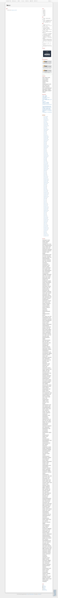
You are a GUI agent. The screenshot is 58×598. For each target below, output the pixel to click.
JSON (47, 344)
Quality (48, 266)
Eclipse (47, 483)
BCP (43, 302)
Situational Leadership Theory (47, 498)
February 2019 (46, 176)
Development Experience (46, 544)
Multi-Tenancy (45, 262)
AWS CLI (49, 286)
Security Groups (45, 475)
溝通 (43, 90)
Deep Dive (48, 499)
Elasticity (47, 569)
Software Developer (45, 432)
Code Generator (45, 502)
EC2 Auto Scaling (45, 242)
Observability (49, 375)
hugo (47, 287)
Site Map (44, 586)
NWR (49, 406)
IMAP (46, 261)
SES (48, 419)
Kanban (48, 485)
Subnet (49, 240)
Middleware (44, 566)
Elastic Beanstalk (48, 324)
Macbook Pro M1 (45, 300)
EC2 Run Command (45, 342)
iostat (43, 545)
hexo (43, 491)
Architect (47, 481)
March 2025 (45, 122)
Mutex (46, 545)
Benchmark (49, 261)
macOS (50, 547)
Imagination (44, 573)
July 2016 (45, 212)
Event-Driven (44, 490)
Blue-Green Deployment (46, 337)
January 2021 (45, 153)
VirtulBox (44, 508)
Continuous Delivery (46, 568)
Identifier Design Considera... (46, 109)
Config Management (45, 350)
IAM (50, 386)
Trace (50, 244)
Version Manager (45, 531)
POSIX (47, 508)
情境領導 (46, 383)
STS (50, 257)
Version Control (45, 560)
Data (47, 81)
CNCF (50, 317)
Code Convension (45, 429)
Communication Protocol (48, 245)
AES (43, 245)
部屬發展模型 (49, 528)
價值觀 (44, 548)
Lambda (44, 408)
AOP (43, 420)
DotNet (47, 462)
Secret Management (45, 353)
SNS (50, 394)
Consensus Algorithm (46, 465)
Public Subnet (45, 557)
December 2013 (46, 234)
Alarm (44, 271)
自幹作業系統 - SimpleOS (46, 97)
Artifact (44, 312)
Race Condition (45, 516)
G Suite (44, 481)
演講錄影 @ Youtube (45, 24)
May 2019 (45, 173)
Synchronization (45, 294)
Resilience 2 (48, 307)
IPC (43, 255)
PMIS (43, 261)
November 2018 (46, 180)
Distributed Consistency (46, 456)
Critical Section (48, 303)
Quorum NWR (45, 336)
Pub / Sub (49, 292)
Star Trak (48, 283)
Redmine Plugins (45, 457)
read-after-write (45, 556)
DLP (45, 341)
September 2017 (46, 196)
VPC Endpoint (45, 244)
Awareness (44, 328)
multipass (44, 436)
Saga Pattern (48, 487)
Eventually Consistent (46, 435)
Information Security (45, 399)
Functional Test (45, 514)
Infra (43, 270)
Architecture (44, 344)
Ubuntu (44, 246)
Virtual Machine (48, 326)
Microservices (45, 250)
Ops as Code (44, 437)
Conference (44, 468)
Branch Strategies (48, 282)
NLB (46, 574)
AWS (44, 77)
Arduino (44, 398)
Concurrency (49, 259)
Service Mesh (44, 365)
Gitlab (48, 341)
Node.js (47, 460)
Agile (43, 489)
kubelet (47, 479)
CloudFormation (45, 265)
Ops (50, 440)
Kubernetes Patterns (45, 441)
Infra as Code (44, 493)
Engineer (47, 532)
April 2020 (45, 160)
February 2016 (46, 217)
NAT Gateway (44, 359)
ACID (47, 436)
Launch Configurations (46, 458)
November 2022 (46, 137)
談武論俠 (44, 421)
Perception (47, 241)
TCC (43, 392)
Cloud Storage (45, 499)
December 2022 (46, 136)
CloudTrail (46, 302)
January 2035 (45, 116)
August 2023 (45, 130)
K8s (43, 539)
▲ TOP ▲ (54, 595)
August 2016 (45, 211)
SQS (48, 411)
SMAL (48, 371)
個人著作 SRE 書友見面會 (46, 27)
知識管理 (46, 90)
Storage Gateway (48, 332)
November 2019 (46, 166)
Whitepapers (49, 425)
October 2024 (46, 124)
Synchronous (47, 548)
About (46, 77)
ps (47, 275)
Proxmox (49, 300)
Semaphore (47, 369)
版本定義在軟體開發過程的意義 (46, 106)
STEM (50, 254)
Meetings (44, 537)
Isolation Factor (45, 551)
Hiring (50, 420)
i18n (47, 391)
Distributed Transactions (46, 535)
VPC (50, 479)
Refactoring (48, 468)
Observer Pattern (49, 461)
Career (44, 78)
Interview (44, 412)
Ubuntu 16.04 (45, 503)
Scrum (44, 379)
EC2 (48, 359)
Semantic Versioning (45, 417)
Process (44, 369)
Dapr (45, 255)
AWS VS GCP (44, 361)
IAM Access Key (45, 290)
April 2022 (45, 144)
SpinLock (49, 349)
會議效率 (44, 338)
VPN (46, 421)
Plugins (47, 408)
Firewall (44, 433)
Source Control (45, 249)
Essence (44, 460)
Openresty (49, 545)
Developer (49, 549)
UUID (49, 342)
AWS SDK (47, 390)
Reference (47, 86)
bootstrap (44, 326)
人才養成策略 (44, 274)
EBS (49, 278)
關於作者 (44, 11)
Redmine (44, 86)
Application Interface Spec (46, 311)
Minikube (44, 483)
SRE (43, 494)
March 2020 (45, 161)
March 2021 (45, 152)
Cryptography (45, 581)
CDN (43, 477)
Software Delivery (45, 349)
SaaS (48, 370)
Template (47, 519)
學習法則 (44, 12)
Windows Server (47, 427)
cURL (51, 392)
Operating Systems (45, 428)
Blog (49, 77)
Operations (44, 330)
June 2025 (45, 121)
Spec (50, 519)
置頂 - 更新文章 (44, 96)
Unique (47, 570)
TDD (49, 391)
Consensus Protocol (45, 273)
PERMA (46, 334)
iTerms (49, 510)
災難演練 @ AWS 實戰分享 (46, 36)
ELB (50, 369)
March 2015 (45, 224)
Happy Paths (49, 493)
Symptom (48, 490)
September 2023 (46, 129)
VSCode (46, 316)
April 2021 (45, 151)
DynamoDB (46, 452)
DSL (45, 420)
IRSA (46, 366)
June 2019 (45, 172)
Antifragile (44, 462)
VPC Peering (44, 543)
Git (50, 540)
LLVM (48, 543)
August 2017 (45, 197)
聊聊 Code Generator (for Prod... (47, 107)
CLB (43, 520)
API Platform (49, 541)
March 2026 (45, 117)
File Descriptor (45, 333)
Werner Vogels (49, 274)
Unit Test (48, 577)
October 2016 (46, 209)
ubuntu (44, 570)
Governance (48, 522)
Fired (50, 408)
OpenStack (46, 520)
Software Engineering (46, 404)
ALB (46, 398)
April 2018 (45, 188)
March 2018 (45, 189)
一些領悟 (44, 14)
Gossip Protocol (45, 367)
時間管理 (49, 329)
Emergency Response (46, 254)
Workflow (46, 269)
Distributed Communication (46, 536)
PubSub (44, 387)
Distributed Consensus (46, 378)
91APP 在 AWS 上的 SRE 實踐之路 (47, 33)
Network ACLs (45, 547)
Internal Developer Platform (46, 407)
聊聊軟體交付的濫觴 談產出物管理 (47, 39)
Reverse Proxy (45, 362)
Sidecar (48, 482)
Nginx (46, 292)
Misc (46, 85)
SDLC (43, 444)
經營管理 (49, 90)
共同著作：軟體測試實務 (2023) (47, 21)
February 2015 (46, 225)
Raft (47, 464)
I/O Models (44, 464)
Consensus (46, 539)
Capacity (44, 510)
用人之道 (44, 479)
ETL (45, 275)
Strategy (44, 241)
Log (46, 370)
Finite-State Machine (45, 474)
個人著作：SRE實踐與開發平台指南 (47, 20)
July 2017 (45, 198)
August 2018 (45, 183)
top (49, 328)
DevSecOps (49, 333)
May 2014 (45, 232)
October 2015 (46, 220)
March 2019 (45, 175)
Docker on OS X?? (14, 10)
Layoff (44, 526)
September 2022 (46, 139)
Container (44, 81)
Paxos (48, 361)
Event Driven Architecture (46, 565)
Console (47, 400)
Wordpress (48, 346)
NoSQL (44, 329)
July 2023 (45, 131)
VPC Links (49, 552)
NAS (48, 334)
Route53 (46, 396)
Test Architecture (45, 415)
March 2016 (45, 216)
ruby (50, 404)
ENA (48, 402)
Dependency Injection (46, 288)
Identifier (48, 321)
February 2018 (46, 190)
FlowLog (44, 519)
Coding (47, 78)
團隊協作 (44, 487)
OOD (43, 561)
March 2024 (45, 128)
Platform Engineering (46, 374)
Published (47, 578)
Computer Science (45, 80)
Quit (49, 388)
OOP (48, 294)
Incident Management (46, 325)
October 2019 (46, 167)
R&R (48, 365)
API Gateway (45, 298)
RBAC (49, 415)
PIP (48, 478)
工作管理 (48, 304)
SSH (49, 302)
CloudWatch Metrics (45, 299)
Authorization (45, 402)
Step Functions (47, 494)
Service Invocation (47, 561)
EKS (48, 514)
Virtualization (44, 482)
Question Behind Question (46, 382)
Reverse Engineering (48, 320)
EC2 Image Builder (45, 431)
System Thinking (48, 267)
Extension (49, 421)
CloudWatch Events (45, 423)
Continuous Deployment (46, 524)
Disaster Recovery (45, 278)
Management (48, 486)
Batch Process (45, 371)
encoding (44, 527)
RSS (43, 585)
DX (47, 576)
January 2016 (45, 218)
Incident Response (45, 377)
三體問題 (44, 400)
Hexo (27, 594)
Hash (47, 527)
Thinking (44, 282)
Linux (44, 85)
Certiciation (44, 304)
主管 (43, 296)
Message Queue (45, 470)
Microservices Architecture (46, 450)
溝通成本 (49, 560)
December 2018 (46, 179)
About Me (44, 587)
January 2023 (45, 135)
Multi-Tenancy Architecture (46, 340)
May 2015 (45, 223)
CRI (49, 287)
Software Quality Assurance (46, 515)
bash (49, 377)
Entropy (44, 390)
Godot (50, 246)
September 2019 (46, 168)
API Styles (50, 508)
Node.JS (44, 292)
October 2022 (46, 138)
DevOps (44, 82)
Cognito (44, 486)
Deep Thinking (48, 469)
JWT (48, 547)
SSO (49, 531)
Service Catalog (47, 271)
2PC (48, 244)
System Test (44, 266)
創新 (43, 341)
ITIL (47, 495)
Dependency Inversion (46, 518)
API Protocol (49, 250)
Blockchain (44, 532)
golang (48, 453)
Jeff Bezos (47, 387)
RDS (50, 373)
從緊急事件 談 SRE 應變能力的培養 (47, 40)
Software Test (45, 419)
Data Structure (45, 445)
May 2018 (45, 187)
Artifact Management (46, 540)
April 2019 (45, 174)
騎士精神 (44, 253)
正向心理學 (49, 449)
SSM (43, 406)
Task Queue (47, 507)
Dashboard (44, 564)
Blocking (44, 403)
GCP (50, 84)
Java (43, 427)
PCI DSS (44, 366)
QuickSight (44, 279)
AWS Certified (50, 249)
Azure (43, 383)
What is (48, 557)
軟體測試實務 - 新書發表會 (46, 28)
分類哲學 (44, 15)
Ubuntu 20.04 (45, 577)
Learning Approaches (46, 373)
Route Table (49, 357)
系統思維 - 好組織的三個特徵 (46, 108)
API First (49, 367)
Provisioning (49, 291)
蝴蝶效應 (44, 578)
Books (49, 363)
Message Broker (47, 392)
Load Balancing (45, 552)
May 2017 (45, 201)
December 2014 (46, 227)
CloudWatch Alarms (45, 317)
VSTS (47, 328)
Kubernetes (44, 259)
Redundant (46, 406)
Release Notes (49, 330)
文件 (49, 265)
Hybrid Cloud (44, 257)
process (44, 267)
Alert (50, 568)
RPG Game (48, 298)
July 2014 (45, 231)
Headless (49, 551)
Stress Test (44, 321)
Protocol (46, 379)
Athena (49, 275)
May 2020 (45, 159)
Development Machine (45, 103)
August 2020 (45, 157)
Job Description (44, 98)
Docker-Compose (45, 286)
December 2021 (46, 145)
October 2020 (46, 154)
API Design (44, 287)
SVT (50, 316)
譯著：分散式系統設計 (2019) (47, 22)
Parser (50, 576)
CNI (49, 489)
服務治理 (50, 353)
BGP (50, 465)
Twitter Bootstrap (31, 594)
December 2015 (46, 219)
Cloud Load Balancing (46, 394)
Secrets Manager (45, 478)
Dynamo (44, 469)
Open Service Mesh (45, 466)
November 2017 (46, 194)
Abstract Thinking (45, 424)
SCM (51, 482)
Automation (44, 375)
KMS (50, 475)
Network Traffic (45, 363)
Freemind (39, 594)
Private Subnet (45, 240)
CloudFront (44, 461)
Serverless (44, 395)
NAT (43, 316)
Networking (44, 354)
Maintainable (44, 485)
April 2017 (45, 202)
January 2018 (45, 191)
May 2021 (45, 150)
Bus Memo (44, 283)
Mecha (49, 506)
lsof (43, 334)
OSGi (49, 269)
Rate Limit (44, 307)
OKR (48, 475)
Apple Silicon (47, 491)
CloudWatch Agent (45, 572)
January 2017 (45, 205)
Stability (47, 246)
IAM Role (44, 411)
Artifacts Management (48, 270)
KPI (46, 477)
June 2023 (45, 132)
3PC (46, 510)
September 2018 (46, 182)
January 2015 (45, 226)
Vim (47, 279)
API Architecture (45, 506)
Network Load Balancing (46, 258)
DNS (43, 358)
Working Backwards (45, 388)
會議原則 (44, 523)
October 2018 (46, 181)
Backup (46, 329)
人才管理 (49, 89)
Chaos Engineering (45, 345)
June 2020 (45, 158)
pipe (50, 548)
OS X (48, 85)
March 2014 (45, 233)
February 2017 (46, 204)
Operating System (45, 416)
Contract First (48, 564)
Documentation (45, 357)
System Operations (45, 580)
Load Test (49, 295)
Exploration (48, 354)
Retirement (44, 522)
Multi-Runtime (47, 296)
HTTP (43, 541)
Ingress (50, 432)
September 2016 (46, 210)
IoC (45, 541)
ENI (43, 452)
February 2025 (46, 123)
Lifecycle (49, 537)
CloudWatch (44, 291)
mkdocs (44, 332)
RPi (47, 420)
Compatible (48, 573)
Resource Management (46, 440)
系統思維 (49, 470)
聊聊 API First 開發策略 (45, 102)
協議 (48, 336)
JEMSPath (46, 444)
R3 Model (44, 101)
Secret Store (44, 495)
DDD (48, 290)
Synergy (44, 553)
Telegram (49, 457)
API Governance (48, 553)
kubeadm (44, 303)
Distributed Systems (46, 84)
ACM (43, 275)
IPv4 (50, 334)
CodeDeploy (44, 576)
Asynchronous (45, 425)
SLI (50, 514)
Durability (44, 448)
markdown (44, 324)
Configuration (48, 412)
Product (50, 379)
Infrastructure (45, 308)
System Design (45, 89)
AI (45, 477)
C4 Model (44, 454)
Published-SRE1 (47, 358)
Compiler (44, 574)
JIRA (47, 537)
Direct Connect (45, 528)
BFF (48, 502)
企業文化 (44, 370)
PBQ (50, 296)
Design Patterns (48, 448)
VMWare (44, 507)
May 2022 (45, 143)
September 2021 (46, 146)
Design (48, 257)
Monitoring (46, 489)
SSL (50, 359)
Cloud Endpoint (45, 449)
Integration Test (45, 549)
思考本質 (44, 13)
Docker (44, 320)
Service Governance (45, 263)
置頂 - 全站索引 (44, 95)
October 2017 (46, 195)
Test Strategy (49, 255)
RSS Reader (44, 346)
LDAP (50, 578)
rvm (43, 269)
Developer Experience (46, 512)
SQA (46, 411)
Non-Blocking (44, 555)
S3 (50, 419)
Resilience (44, 391)
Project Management (45, 511)
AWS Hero (44, 569)
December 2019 (46, 165)
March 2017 (45, 203)
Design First (47, 526)
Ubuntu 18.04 (45, 453)
